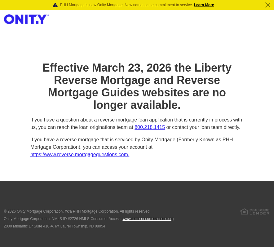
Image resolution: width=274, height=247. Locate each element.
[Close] (268, 5)
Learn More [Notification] (204, 5)
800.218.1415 (150, 127)
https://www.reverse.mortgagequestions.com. (79, 154)
